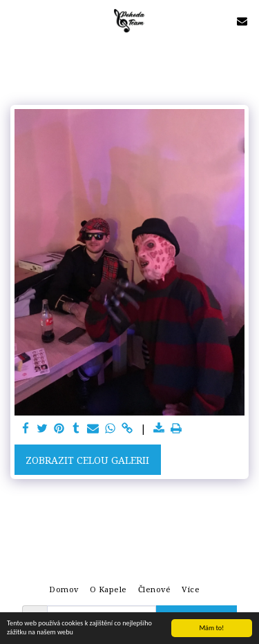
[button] (15, 20)
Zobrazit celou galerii (87, 460)
